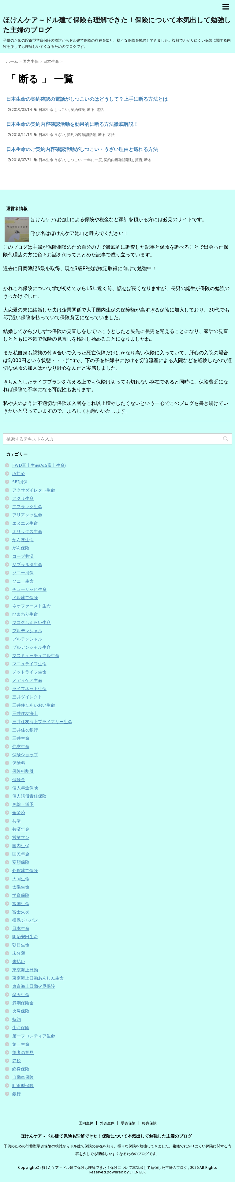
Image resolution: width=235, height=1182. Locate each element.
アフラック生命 (27, 506)
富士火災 (20, 912)
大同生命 (20, 879)
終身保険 (20, 1069)
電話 (100, 109)
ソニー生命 (23, 581)
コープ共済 (23, 556)
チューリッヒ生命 (29, 589)
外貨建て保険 (25, 870)
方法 (111, 134)
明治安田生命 (25, 936)
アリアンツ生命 (27, 515)
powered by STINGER (126, 1172)
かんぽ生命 (23, 539)
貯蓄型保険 (23, 1085)
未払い (18, 961)
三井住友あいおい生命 (33, 705)
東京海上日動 (25, 969)
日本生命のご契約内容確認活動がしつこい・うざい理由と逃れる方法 (82, 149)
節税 (16, 1060)
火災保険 (20, 1011)
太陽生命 (20, 887)
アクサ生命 (23, 498)
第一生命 (20, 1044)
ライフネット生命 (29, 688)
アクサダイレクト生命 (33, 490)
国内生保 (20, 845)
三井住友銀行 (25, 730)
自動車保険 (23, 1077)
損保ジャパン (25, 920)
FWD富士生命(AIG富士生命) (39, 465)
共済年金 (20, 829)
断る (91, 109)
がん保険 (20, 548)
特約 (16, 1019)
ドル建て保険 (25, 597)
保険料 (18, 763)
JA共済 (18, 473)
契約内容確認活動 (81, 134)
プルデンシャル (27, 630)
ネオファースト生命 (31, 606)
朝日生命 (20, 945)
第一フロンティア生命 (33, 1036)
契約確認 (78, 109)
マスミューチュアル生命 (35, 655)
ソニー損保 (23, 573)
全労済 (18, 812)
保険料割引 (23, 771)
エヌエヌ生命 (25, 523)
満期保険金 (23, 1003)
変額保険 (20, 862)
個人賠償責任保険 (29, 796)
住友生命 (20, 746)
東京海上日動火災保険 (33, 986)
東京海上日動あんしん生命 (38, 978)
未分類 (18, 953)
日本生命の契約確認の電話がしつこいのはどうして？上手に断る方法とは (87, 99)
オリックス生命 (27, 531)
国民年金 (20, 854)
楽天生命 (20, 994)
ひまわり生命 (25, 614)
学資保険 (20, 895)
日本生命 (46, 109)
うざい (59, 134)
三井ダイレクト (27, 697)
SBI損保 (20, 482)
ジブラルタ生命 (27, 564)
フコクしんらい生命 (31, 622)
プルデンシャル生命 (31, 647)
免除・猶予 (23, 804)
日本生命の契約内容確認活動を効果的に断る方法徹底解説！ (72, 124)
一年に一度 (93, 159)
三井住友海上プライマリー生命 (42, 721)
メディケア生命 (27, 680)
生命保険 (20, 1027)
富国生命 (20, 903)
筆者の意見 (23, 1052)
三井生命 (20, 738)
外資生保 (107, 1123)
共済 (16, 821)
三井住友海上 (25, 713)
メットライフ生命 (29, 672)
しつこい (61, 109)
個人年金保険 (25, 788)
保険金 (18, 779)
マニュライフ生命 (29, 664)
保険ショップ (25, 754)
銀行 (16, 1094)
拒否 (138, 159)
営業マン (20, 837)
